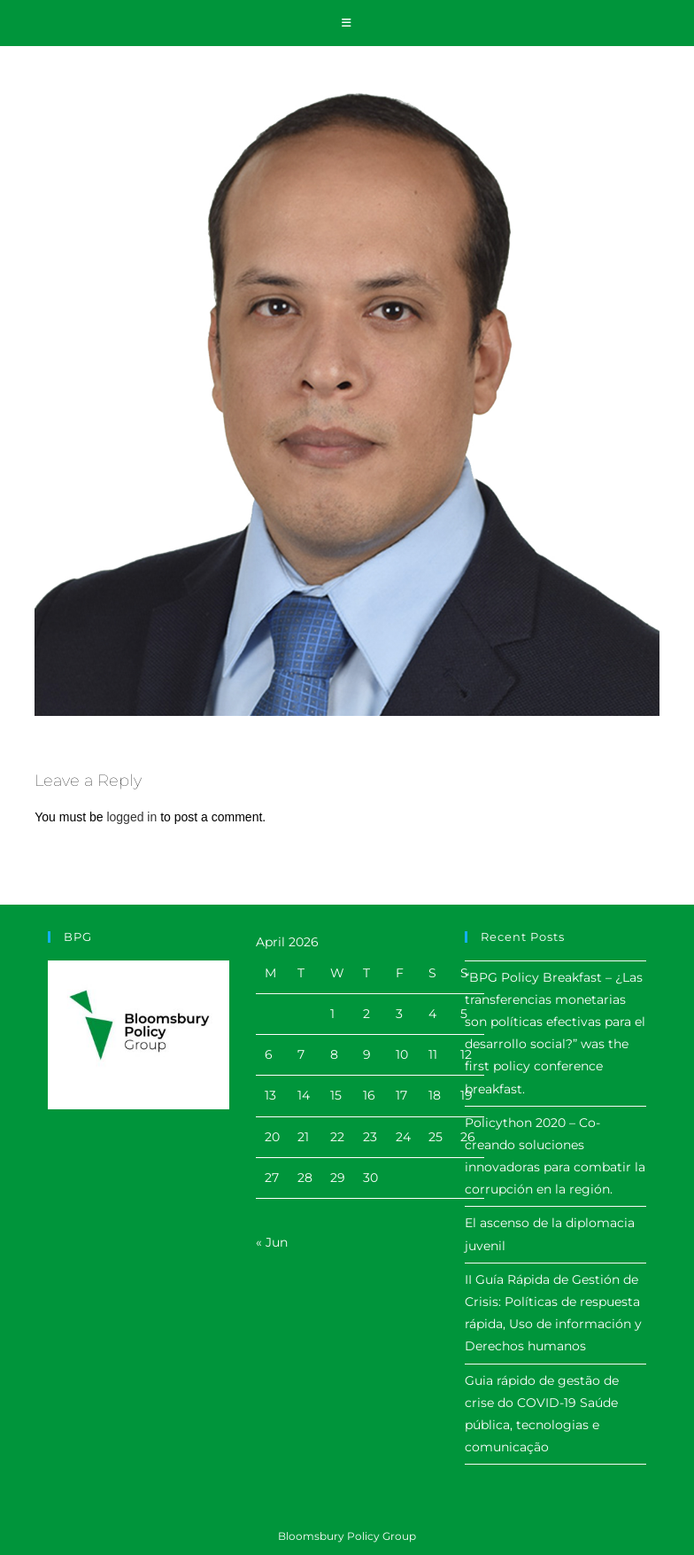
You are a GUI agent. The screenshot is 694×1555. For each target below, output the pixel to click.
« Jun (272, 1242)
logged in (131, 817)
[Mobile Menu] (347, 23)
